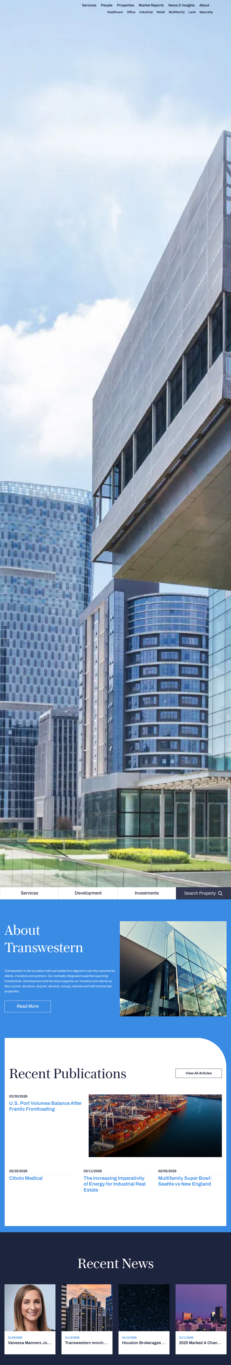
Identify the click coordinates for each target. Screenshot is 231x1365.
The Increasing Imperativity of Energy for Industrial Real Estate (115, 1184)
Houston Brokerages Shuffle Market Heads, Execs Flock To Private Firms (144, 1343)
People (110, 5)
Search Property (203, 893)
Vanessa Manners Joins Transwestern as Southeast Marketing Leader (30, 1343)
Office (134, 12)
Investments (147, 893)
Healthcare (119, 12)
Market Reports (155, 5)
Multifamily (180, 12)
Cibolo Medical (26, 1178)
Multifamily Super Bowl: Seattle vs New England (185, 1181)
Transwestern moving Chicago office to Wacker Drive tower (87, 1343)
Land (195, 12)
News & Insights (185, 5)
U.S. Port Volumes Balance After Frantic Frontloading (45, 1106)
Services (93, 5)
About (208, 5)
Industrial (149, 12)
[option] (115, 443)
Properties (129, 5)
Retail (164, 12)
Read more (28, 1006)
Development (88, 893)
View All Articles (199, 1073)
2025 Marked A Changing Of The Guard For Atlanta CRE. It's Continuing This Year (201, 1343)
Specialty (209, 12)
